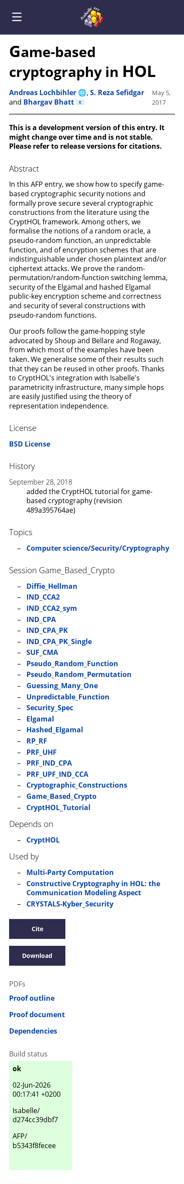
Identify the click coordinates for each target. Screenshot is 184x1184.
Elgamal (40, 719)
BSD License (29, 444)
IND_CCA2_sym (51, 608)
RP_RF (36, 741)
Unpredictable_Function (68, 697)
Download (37, 955)
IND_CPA (41, 619)
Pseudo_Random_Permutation (79, 674)
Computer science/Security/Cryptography (97, 548)
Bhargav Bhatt (48, 102)
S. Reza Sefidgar (117, 92)
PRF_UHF (41, 752)
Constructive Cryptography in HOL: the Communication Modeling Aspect (93, 888)
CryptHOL (43, 840)
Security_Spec (49, 707)
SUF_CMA (42, 652)
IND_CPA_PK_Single (59, 641)
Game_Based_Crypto (61, 796)
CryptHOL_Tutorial (58, 807)
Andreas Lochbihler (42, 92)
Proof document (37, 1014)
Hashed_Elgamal (54, 729)
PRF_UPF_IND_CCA (57, 774)
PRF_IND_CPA (49, 763)
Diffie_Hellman (51, 586)
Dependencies (33, 1031)
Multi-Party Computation (70, 872)
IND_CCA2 (43, 597)
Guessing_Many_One (62, 685)
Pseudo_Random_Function (72, 663)
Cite (37, 929)
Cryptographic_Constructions (76, 785)
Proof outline (32, 998)
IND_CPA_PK (47, 630)
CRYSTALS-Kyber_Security (69, 904)
